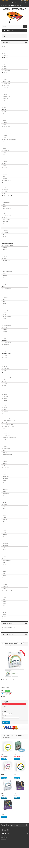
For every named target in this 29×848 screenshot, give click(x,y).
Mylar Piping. (5, 586)
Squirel (4, 571)
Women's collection (7, 180)
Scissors (4, 472)
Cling (4, 351)
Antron (4, 431)
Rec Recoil (5, 77)
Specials (3, 835)
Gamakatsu (5, 543)
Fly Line (5, 217)
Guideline (5, 122)
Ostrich (4, 513)
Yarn (4, 465)
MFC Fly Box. (6, 344)
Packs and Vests (6, 182)
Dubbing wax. (6, 443)
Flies (3, 286)
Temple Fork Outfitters (7, 254)
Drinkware (5, 51)
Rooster (4, 515)
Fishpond (5, 187)
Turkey (4, 506)
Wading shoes (6, 115)
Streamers (5, 292)
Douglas (4, 279)
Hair (4, 558)
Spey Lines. (5, 232)
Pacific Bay (5, 79)
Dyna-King (5, 601)
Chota (4, 118)
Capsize (4, 137)
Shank (4, 549)
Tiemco (4, 532)
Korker (4, 120)
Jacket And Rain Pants (8, 156)
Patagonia (5, 135)
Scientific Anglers (6, 241)
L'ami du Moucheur (7, 288)
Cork (4, 90)
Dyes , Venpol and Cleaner (8, 590)
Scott (4, 282)
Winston (4, 264)
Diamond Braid (6, 433)
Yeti (4, 193)
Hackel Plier (5, 478)
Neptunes (5, 297)
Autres (4, 338)
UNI (4, 450)
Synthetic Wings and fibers (8, 418)
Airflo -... (16, 754)
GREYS (5, 400)
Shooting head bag (7, 215)
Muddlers (5, 312)
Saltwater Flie (6, 323)
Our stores (5, 629)
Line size (4, 715)
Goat (4, 573)
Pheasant (5, 519)
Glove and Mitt (6, 150)
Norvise (4, 612)
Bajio (4, 370)
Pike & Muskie (6, 295)
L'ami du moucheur (7, 342)
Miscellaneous (6, 100)
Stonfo (4, 614)
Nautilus (5, 398)
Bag (4, 53)
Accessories (5, 59)
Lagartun (5, 584)
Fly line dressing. (6, 213)
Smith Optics (6, 368)
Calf (4, 562)
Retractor (5, 68)
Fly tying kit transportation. (8, 446)
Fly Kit (4, 616)
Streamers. (5, 305)
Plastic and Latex (6, 435)
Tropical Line (5, 230)
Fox (4, 569)
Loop (4, 262)
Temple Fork (5, 98)
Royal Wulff (5, 221)
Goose (4, 510)
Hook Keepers (6, 85)
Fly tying (4, 415)
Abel (4, 379)
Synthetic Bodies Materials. (9, 426)
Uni (3, 554)
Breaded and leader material (9, 197)
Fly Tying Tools (6, 469)
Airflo (4, 204)
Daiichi (4, 541)
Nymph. (4, 303)
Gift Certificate (5, 361)
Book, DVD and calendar (7, 102)
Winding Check (6, 83)
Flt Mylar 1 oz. (6, 588)
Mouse (4, 314)
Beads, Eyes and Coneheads (9, 420)
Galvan (5, 381)
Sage (4, 277)
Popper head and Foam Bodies (9, 437)
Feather (5, 504)
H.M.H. (4, 500)
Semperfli (5, 461)
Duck (4, 508)
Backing (5, 210)
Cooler (4, 49)
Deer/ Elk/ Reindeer (7, 560)
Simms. (4, 141)
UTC (4, 428)
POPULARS (4, 57)
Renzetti (4, 607)
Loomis (4, 131)
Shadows (5, 327)
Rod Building (5, 72)
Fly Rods (5, 258)
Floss (4, 551)
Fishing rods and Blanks (7, 243)
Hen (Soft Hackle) (6, 525)
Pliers (4, 66)
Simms (4, 113)
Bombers (5, 320)
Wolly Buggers (6, 310)
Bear (4, 566)
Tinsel (4, 577)
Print (4, 696)
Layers (4, 163)
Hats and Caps (6, 126)
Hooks (4, 528)
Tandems (5, 290)
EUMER (4, 502)
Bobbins (4, 474)
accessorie (5, 359)
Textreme (5, 463)
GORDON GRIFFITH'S (7, 454)
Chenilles (5, 422)
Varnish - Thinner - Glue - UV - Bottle (11, 592)
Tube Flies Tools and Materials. (9, 497)
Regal (4, 599)
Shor (4, 349)
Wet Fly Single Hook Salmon (9, 331)
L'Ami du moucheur (7, 143)
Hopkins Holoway (6, 81)
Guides (5, 74)
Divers (4, 491)
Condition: (3, 685)
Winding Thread (6, 87)
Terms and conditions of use (9, 627)
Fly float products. (7, 325)
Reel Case (5, 396)
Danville (4, 556)
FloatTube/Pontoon (6, 353)
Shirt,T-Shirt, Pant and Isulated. (9, 139)
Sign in (26, 2)
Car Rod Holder (6, 70)
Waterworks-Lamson (7, 154)
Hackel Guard (6, 487)
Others (4, 61)
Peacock (5, 517)
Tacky (4, 346)
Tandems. (5, 307)
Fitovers (5, 366)
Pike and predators (7, 208)
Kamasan (5, 538)
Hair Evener (5, 489)
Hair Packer (5, 484)
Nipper (4, 64)
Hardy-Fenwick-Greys (7, 271)
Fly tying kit (5, 618)
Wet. (4, 301)
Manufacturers (8, 634)
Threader (5, 482)
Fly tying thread (6, 448)
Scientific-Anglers (6, 202)
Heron (4, 521)
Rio (3, 200)
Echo (4, 269)
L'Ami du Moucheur (7, 133)
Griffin (4, 605)
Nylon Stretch (6, 467)
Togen (4, 536)
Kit (3, 495)
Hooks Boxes (5, 545)
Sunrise (4, 603)
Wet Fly (4, 318)
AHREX (4, 547)
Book (4, 107)
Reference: (3, 682)
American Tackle (6, 96)
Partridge (5, 534)
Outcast (5, 357)
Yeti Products (5, 46)
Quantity (4, 711)
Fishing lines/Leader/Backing (8, 195)
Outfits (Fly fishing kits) (8, 245)
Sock (4, 111)
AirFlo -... (3, 754)
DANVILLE (5, 452)
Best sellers (3, 839)
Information (7, 623)
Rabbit (4, 564)
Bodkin (4, 480)
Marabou (5, 523)
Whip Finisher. (6, 493)
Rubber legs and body (8, 424)
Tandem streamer (6, 336)
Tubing (4, 439)
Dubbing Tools (6, 476)
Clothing (4, 109)
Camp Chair (5, 55)
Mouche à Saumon (7, 316)
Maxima (4, 206)
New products (4, 837)
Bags (3, 402)
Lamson (4, 251)
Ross (4, 390)
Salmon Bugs (5, 333)
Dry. (4, 299)
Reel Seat (5, 92)
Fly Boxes (4, 340)
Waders (5, 167)
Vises (4, 597)
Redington (5, 249)
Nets (3, 372)
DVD (4, 105)
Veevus (4, 459)
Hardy (4, 385)
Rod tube (5, 256)
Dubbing (5, 441)
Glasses (4, 364)
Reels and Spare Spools (7, 377)
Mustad (4, 530)
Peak (4, 610)
